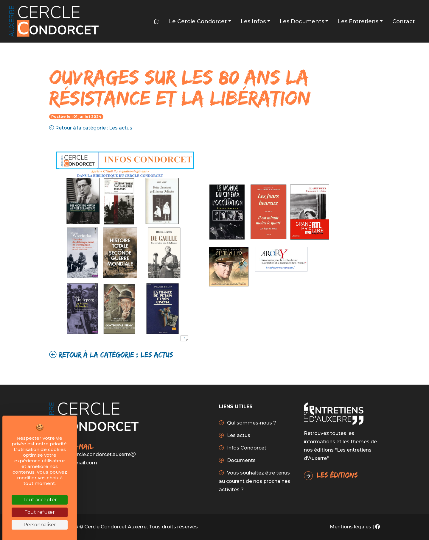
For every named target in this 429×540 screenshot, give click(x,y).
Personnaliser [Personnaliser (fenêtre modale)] (40, 524)
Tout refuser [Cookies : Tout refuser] (39, 512)
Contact (403, 21)
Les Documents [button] (302, 21)
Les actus (238, 435)
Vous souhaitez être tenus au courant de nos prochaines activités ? (254, 481)
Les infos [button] (253, 21)
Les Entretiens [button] (358, 21)
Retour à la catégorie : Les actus (90, 128)
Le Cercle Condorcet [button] (198, 21)
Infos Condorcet (246, 448)
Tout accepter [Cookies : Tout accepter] (40, 499)
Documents (241, 460)
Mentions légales (350, 527)
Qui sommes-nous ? (251, 423)
